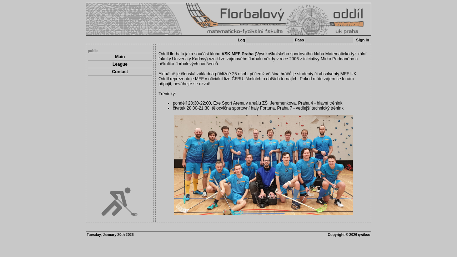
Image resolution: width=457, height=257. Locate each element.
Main (120, 56)
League (119, 64)
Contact (120, 71)
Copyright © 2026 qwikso (349, 235)
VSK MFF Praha (237, 53)
